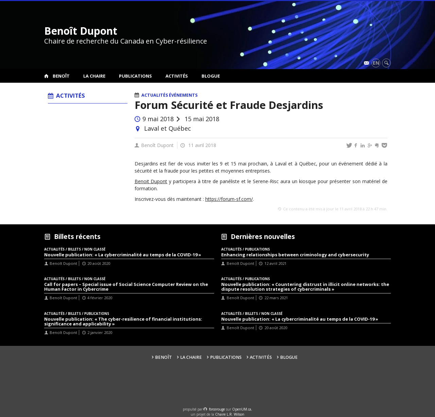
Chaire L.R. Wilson (229, 414)
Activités (177, 76)
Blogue (211, 76)
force (217, 409)
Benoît (61, 76)
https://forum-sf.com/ (229, 199)
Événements (183, 95)
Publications (135, 76)
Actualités (154, 95)
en (376, 63)
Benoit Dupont (151, 181)
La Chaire (94, 76)
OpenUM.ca (241, 409)
